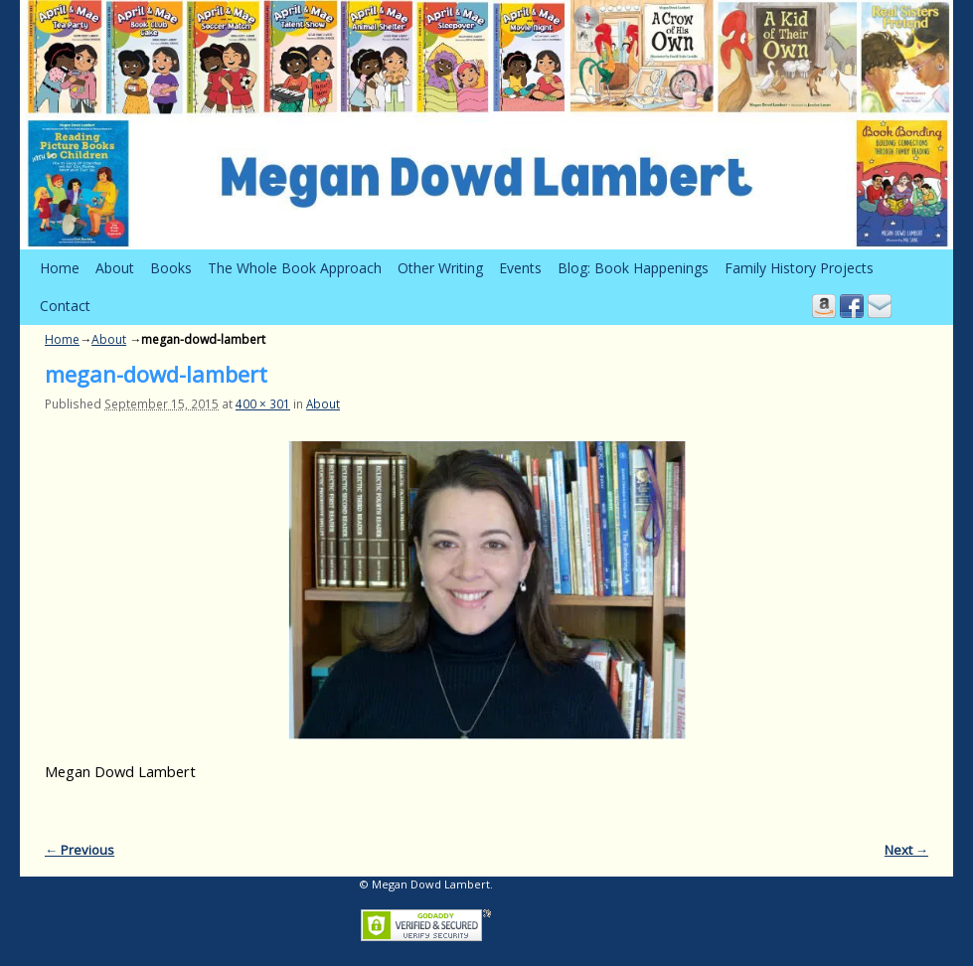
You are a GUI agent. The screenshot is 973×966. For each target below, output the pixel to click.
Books (171, 267)
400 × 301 (263, 403)
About (114, 267)
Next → (906, 850)
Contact (65, 305)
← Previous (79, 850)
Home (60, 267)
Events (520, 267)
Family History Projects (799, 267)
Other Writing (440, 267)
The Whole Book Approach (295, 267)
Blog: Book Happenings (633, 267)
